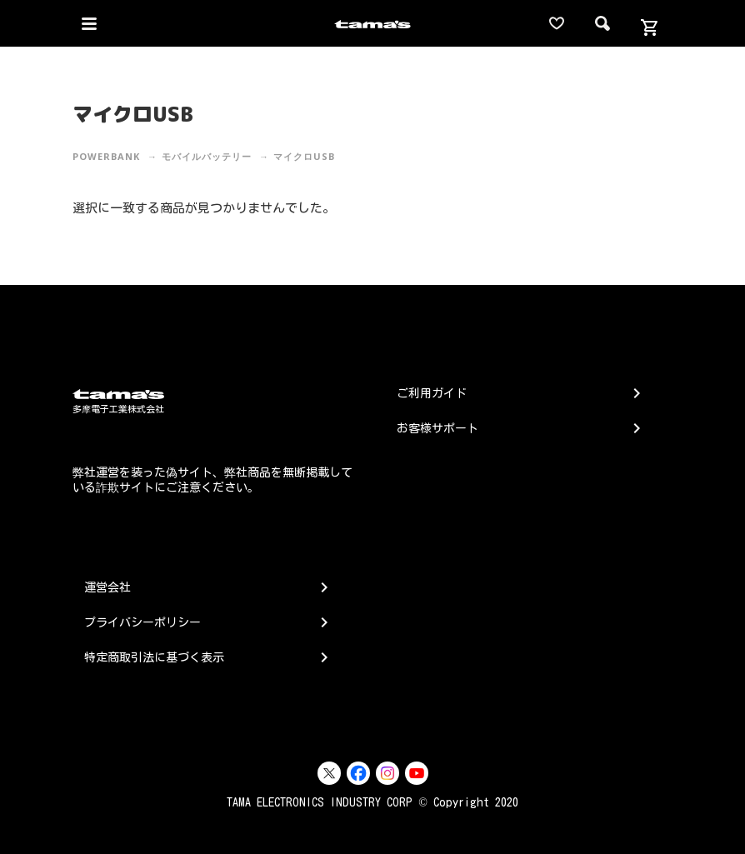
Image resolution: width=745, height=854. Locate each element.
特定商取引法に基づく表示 (154, 657)
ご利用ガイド (432, 393)
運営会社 (107, 587)
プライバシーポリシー (142, 622)
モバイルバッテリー (207, 156)
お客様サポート (437, 428)
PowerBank (106, 156)
